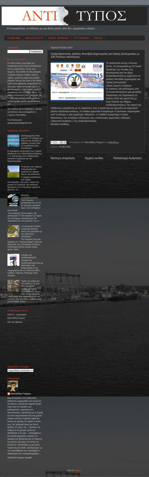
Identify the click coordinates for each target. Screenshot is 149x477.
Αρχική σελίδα (94, 158)
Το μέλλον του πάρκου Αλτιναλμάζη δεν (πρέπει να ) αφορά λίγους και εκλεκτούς (31, 170)
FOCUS (98, 38)
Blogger (77, 470)
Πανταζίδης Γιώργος (94, 142)
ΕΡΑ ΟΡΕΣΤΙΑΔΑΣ (16, 318)
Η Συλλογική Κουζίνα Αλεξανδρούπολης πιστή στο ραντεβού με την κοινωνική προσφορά (31, 231)
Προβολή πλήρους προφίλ (19, 457)
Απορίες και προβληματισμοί (28, 256)
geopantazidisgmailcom (19, 123)
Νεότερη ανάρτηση (62, 158)
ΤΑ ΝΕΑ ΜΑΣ (14, 38)
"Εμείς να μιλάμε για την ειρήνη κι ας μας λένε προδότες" (30, 283)
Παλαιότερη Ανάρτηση (127, 158)
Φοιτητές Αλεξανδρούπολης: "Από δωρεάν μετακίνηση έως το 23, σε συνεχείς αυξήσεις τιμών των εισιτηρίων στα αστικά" (24, 203)
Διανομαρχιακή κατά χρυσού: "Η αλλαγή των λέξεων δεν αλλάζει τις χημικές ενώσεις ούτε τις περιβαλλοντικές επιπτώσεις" (32, 142)
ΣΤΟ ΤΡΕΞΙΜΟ (81, 38)
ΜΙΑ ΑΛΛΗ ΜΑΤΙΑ (34, 38)
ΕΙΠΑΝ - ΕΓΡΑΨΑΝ (59, 38)
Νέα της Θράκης (15, 322)
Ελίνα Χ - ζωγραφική (16, 314)
